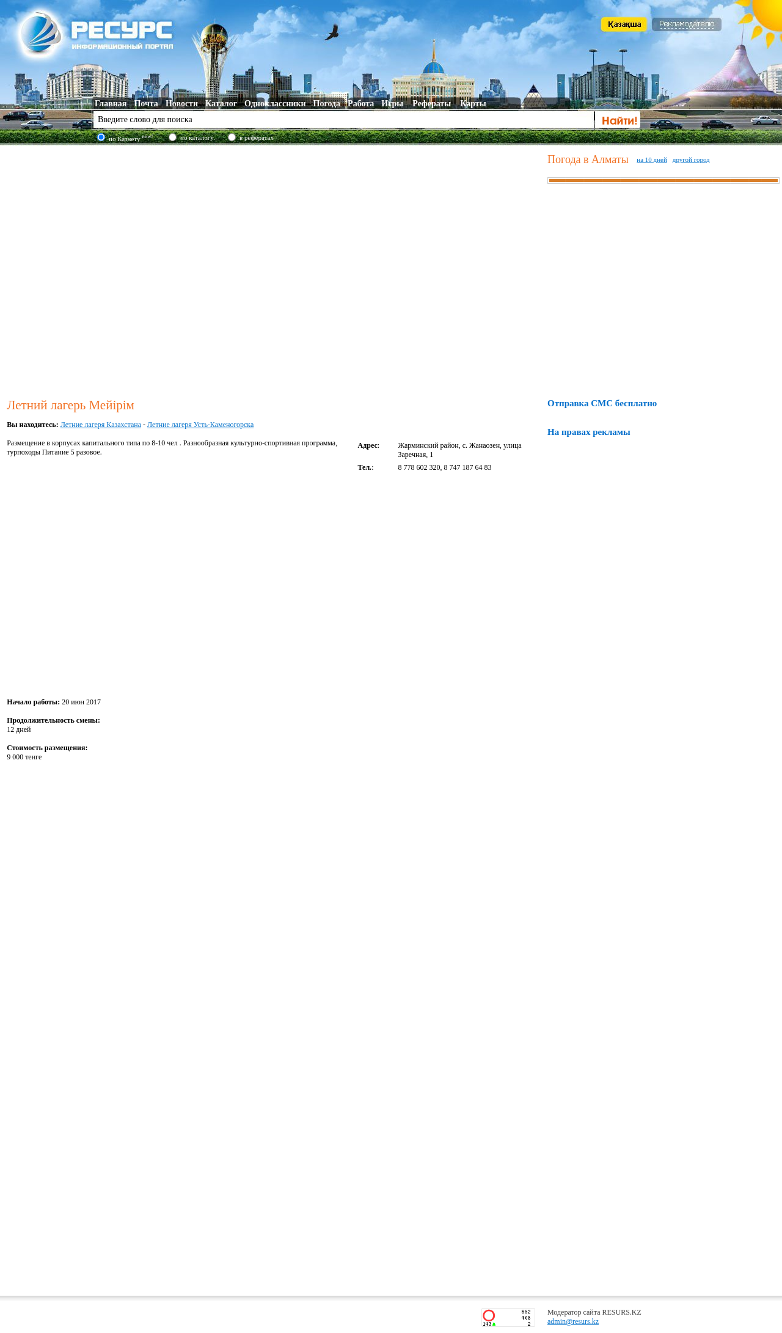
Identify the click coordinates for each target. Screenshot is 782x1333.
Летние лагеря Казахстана (100, 424)
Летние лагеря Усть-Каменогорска (200, 424)
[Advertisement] (114, 269)
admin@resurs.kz (573, 1321)
